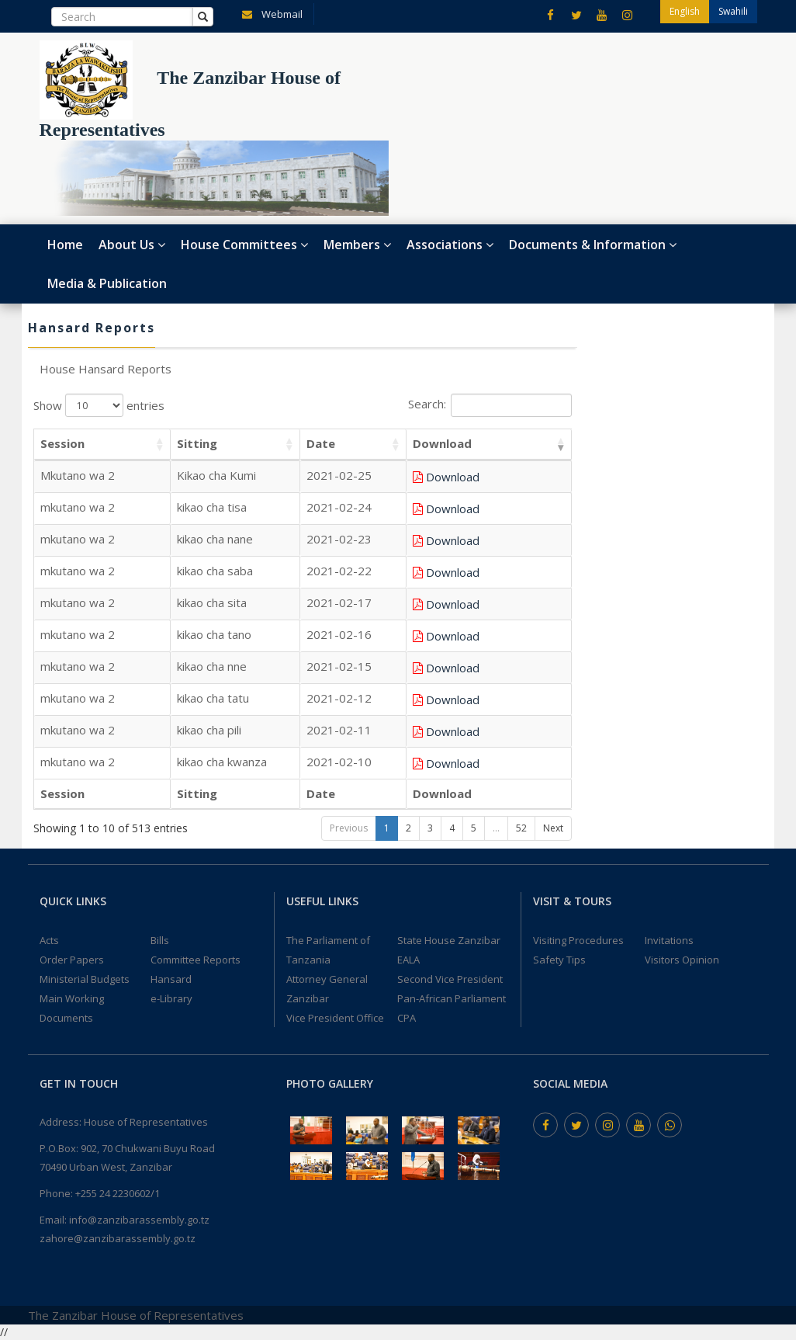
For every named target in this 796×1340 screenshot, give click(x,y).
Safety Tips (559, 960)
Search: (490, 405)
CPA (406, 1018)
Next (553, 828)
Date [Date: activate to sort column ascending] (380, 443)
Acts (49, 940)
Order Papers (72, 960)
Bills (160, 940)
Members (357, 244)
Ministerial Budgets (85, 979)
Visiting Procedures (578, 940)
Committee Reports (196, 960)
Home (65, 244)
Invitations (669, 940)
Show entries (98, 405)
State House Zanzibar (448, 940)
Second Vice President (450, 979)
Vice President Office (335, 1018)
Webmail (269, 13)
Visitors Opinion (682, 960)
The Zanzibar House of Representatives (136, 1315)
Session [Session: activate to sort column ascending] (62, 443)
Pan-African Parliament (451, 998)
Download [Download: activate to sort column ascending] (496, 443)
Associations (450, 244)
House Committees (244, 244)
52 (521, 828)
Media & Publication (107, 283)
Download (507, 476)
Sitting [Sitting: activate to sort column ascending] (182, 443)
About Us (132, 244)
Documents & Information (593, 244)
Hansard (171, 979)
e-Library (171, 998)
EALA (408, 960)
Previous (349, 828)
